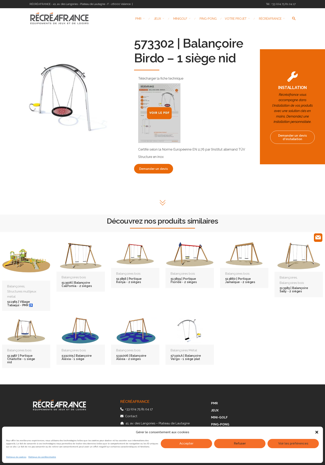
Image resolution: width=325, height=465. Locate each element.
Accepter (186, 443)
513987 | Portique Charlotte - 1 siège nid (21, 359)
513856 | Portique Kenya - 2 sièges (129, 280)
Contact (131, 416)
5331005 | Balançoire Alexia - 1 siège (77, 357)
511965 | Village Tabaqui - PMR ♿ (20, 303)
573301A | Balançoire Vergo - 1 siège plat (186, 357)
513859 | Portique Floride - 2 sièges (184, 280)
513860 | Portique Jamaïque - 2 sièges (240, 280)
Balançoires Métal (184, 350)
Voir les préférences (293, 443)
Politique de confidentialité (42, 457)
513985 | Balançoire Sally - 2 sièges (294, 289)
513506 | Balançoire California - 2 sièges (77, 284)
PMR (214, 403)
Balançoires (15, 286)
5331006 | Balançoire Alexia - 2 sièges (131, 357)
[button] (317, 432)
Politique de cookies (16, 457)
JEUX (215, 410)
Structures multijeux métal (21, 294)
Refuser (240, 443)
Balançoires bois (74, 277)
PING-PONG (220, 424)
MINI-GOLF (219, 417)
